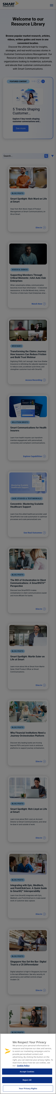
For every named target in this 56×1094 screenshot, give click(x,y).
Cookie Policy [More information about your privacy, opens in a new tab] (23, 1065)
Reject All (27, 1080)
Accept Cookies (27, 1071)
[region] (28, 1063)
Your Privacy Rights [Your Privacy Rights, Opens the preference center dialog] (28, 1088)
